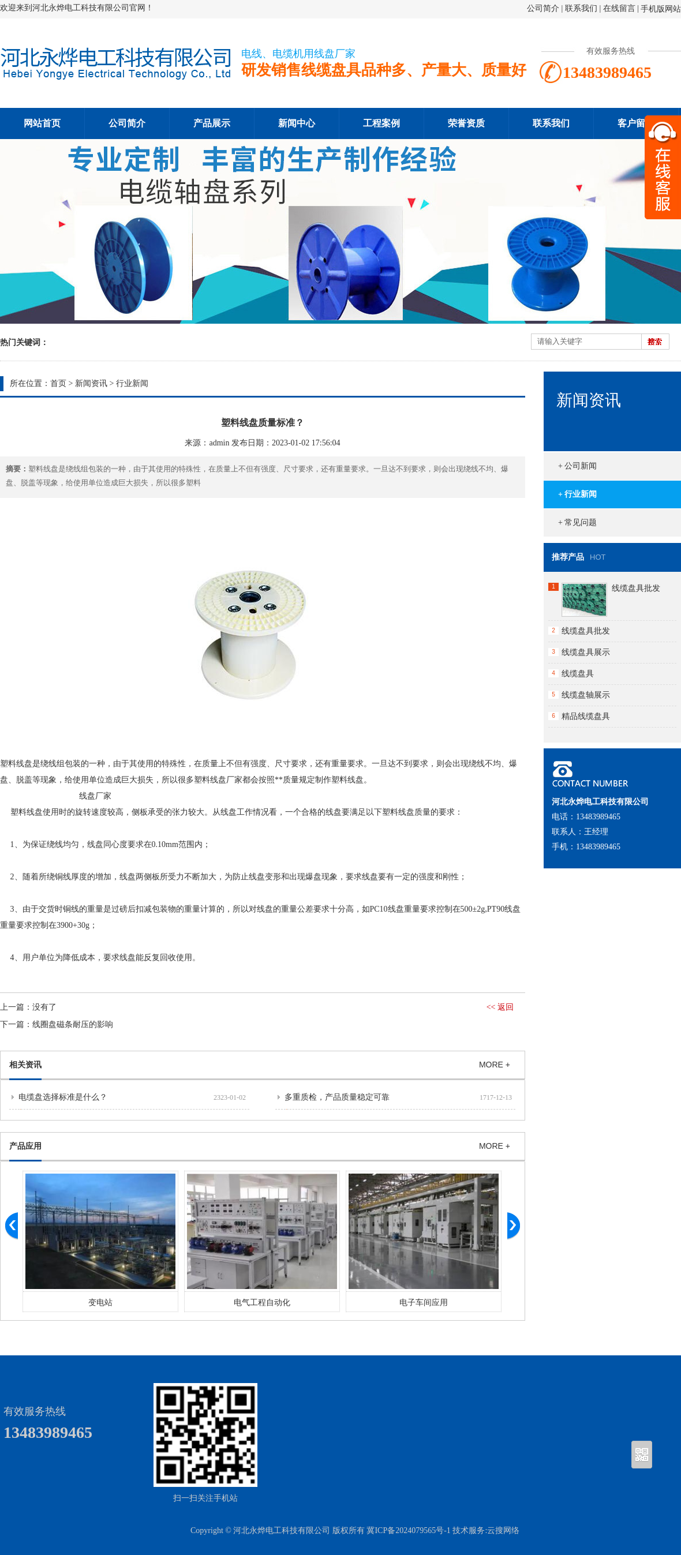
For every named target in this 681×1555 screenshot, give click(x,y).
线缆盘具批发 (636, 588)
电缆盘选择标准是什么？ (62, 1097)
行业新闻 (132, 383)
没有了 (44, 1007)
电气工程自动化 (262, 1302)
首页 (58, 383)
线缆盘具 (578, 673)
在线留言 (619, 8)
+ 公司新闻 (577, 466)
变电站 (100, 1302)
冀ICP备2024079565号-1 (408, 1530)
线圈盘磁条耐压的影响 (72, 1024)
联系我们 (581, 8)
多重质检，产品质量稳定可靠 (337, 1097)
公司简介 (543, 8)
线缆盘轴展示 (586, 695)
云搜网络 (503, 1530)
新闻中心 (296, 123)
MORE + (494, 1064)
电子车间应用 (423, 1302)
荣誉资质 (466, 123)
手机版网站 (661, 9)
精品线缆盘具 (586, 716)
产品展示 (211, 123)
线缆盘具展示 (586, 652)
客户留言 (636, 123)
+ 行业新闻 (577, 494)
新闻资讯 (91, 383)
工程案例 (381, 123)
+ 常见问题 (577, 522)
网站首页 (42, 123)
